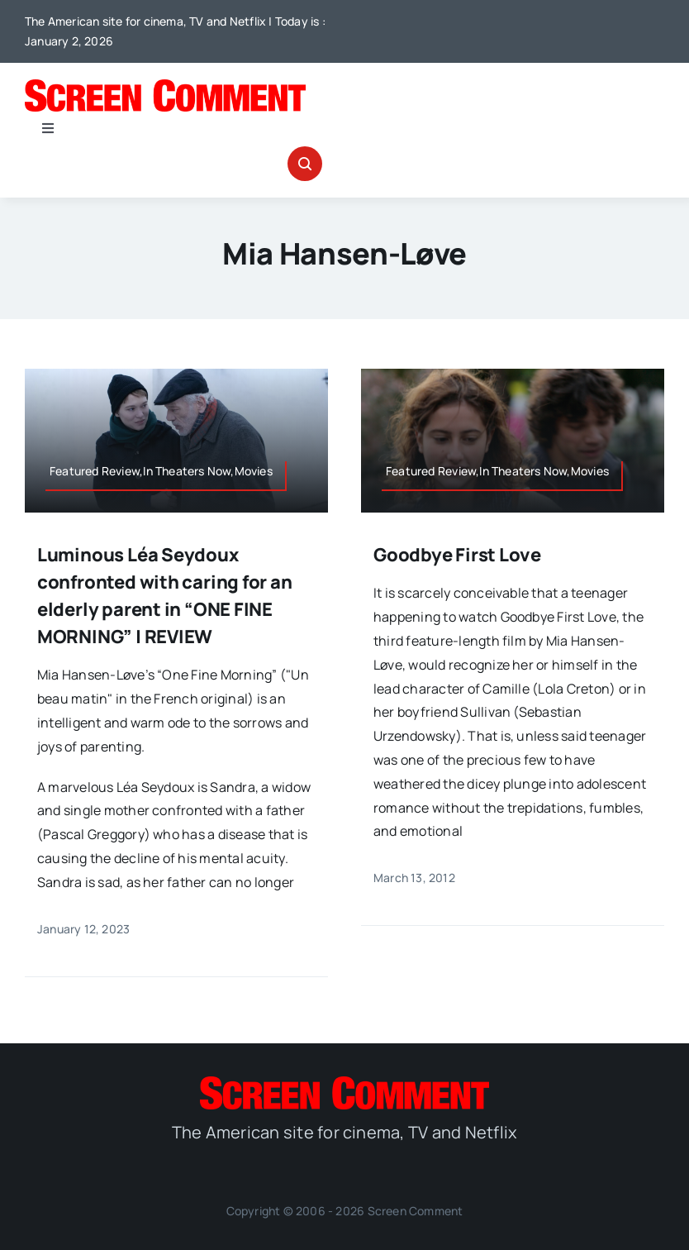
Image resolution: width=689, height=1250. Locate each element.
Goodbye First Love (457, 554)
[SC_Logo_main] (165, 86)
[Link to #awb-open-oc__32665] (304, 163)
